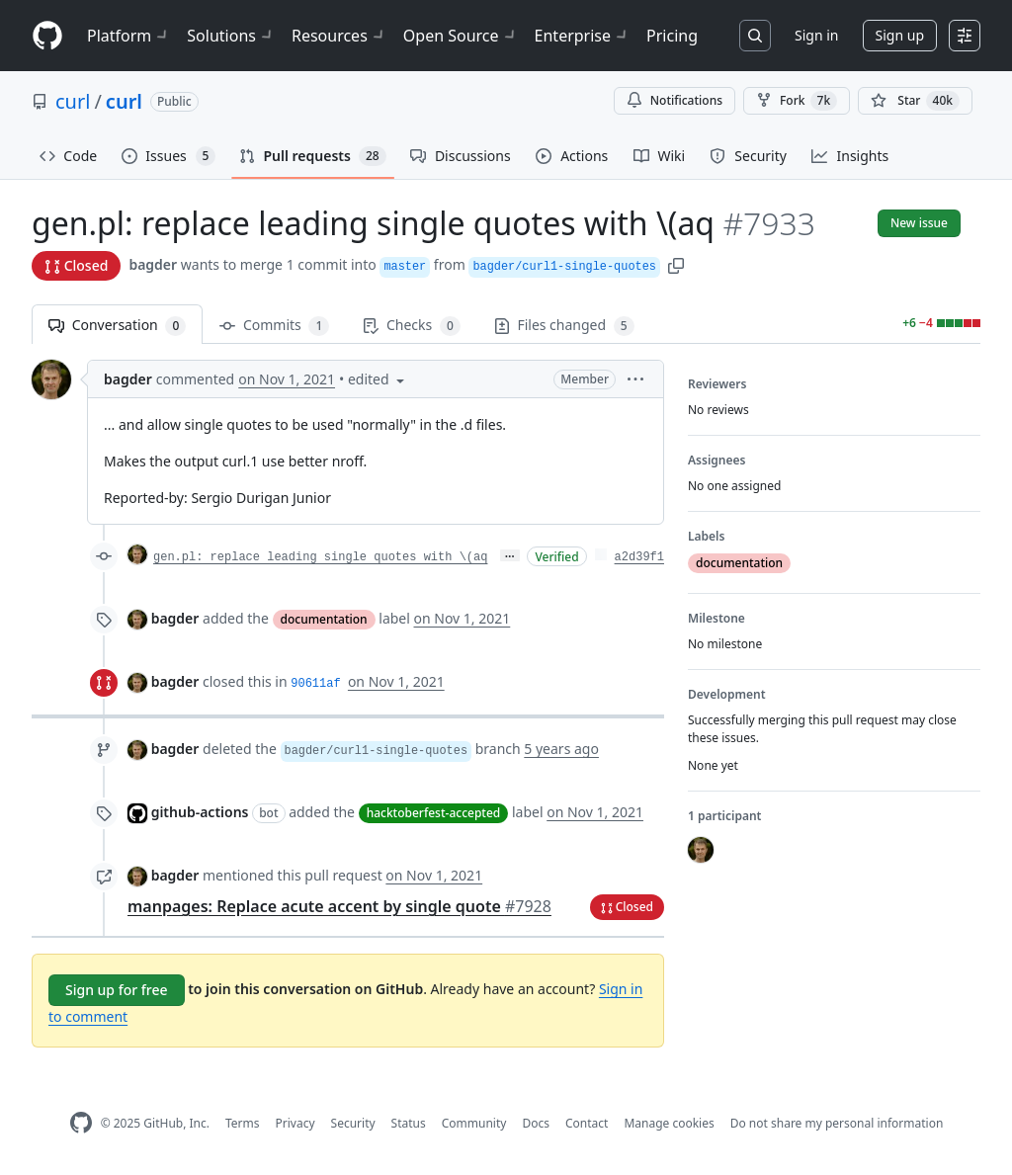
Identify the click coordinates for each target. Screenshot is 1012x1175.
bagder (152, 264)
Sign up (900, 35)
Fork (796, 101)
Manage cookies (669, 1123)
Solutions (231, 35)
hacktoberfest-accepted (434, 812)
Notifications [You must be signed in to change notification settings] (674, 100)
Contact (586, 1123)
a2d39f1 (639, 557)
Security (353, 1123)
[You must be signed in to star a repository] (915, 101)
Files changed (564, 325)
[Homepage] (47, 36)
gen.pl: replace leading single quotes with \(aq (320, 557)
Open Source (461, 35)
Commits (274, 325)
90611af (315, 684)
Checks (411, 325)
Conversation (117, 325)
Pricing (672, 35)
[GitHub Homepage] (81, 1123)
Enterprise (583, 35)
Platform (129, 35)
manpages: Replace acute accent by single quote (339, 906)
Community (474, 1123)
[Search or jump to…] (755, 35)
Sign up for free (116, 989)
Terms (242, 1123)
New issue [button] (919, 222)
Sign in (816, 35)
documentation (324, 619)
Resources (339, 35)
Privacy (295, 1123)
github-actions (200, 811)
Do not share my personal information (837, 1123)
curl (72, 101)
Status (408, 1123)
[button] (676, 264)
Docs (535, 1123)
